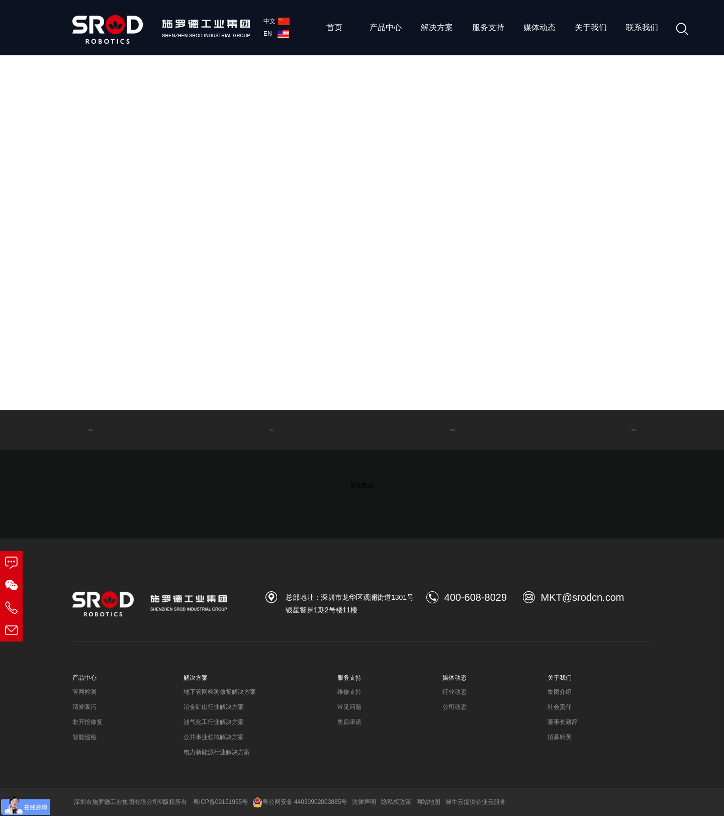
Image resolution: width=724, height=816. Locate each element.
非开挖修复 (452, 429)
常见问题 (349, 706)
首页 (334, 27)
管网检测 (90, 429)
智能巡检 (633, 429)
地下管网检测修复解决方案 (220, 691)
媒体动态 (539, 27)
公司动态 (454, 706)
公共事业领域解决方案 (214, 737)
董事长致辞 (563, 722)
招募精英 (560, 737)
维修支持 (349, 691)
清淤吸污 (271, 429)
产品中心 (386, 27)
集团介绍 (560, 691)
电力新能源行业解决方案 (217, 752)
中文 (276, 21)
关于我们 (591, 27)
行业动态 (454, 691)
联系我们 (642, 27)
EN (276, 33)
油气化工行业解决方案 (214, 722)
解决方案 (437, 27)
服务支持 (488, 27)
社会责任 (560, 706)
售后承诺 (349, 722)
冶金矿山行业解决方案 (214, 706)
